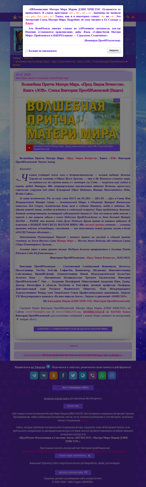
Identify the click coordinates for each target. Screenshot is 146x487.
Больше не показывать (41, 51)
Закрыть (113, 50)
